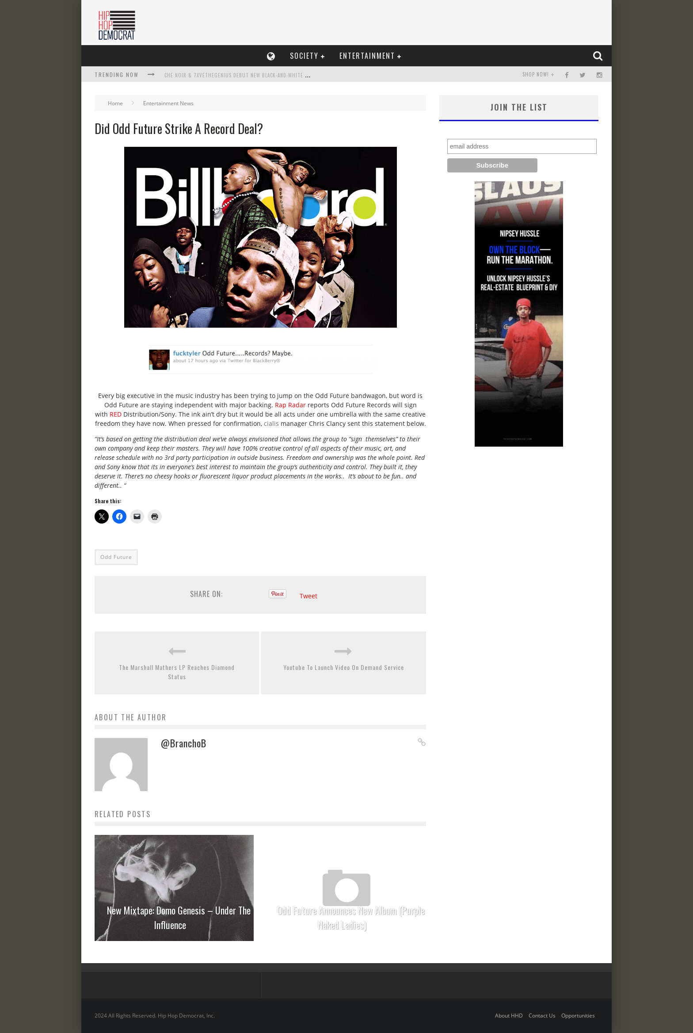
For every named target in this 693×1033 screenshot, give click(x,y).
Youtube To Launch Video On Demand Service (343, 667)
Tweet (308, 596)
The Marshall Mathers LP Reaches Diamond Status (177, 671)
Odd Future (116, 557)
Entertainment (367, 55)
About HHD (509, 1015)
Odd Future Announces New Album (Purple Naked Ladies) (351, 917)
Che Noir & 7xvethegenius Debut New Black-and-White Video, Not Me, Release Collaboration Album (291, 75)
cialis (271, 423)
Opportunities (578, 1015)
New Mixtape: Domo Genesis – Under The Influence (179, 917)
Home (115, 103)
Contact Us (542, 1015)
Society (304, 55)
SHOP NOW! (535, 74)
